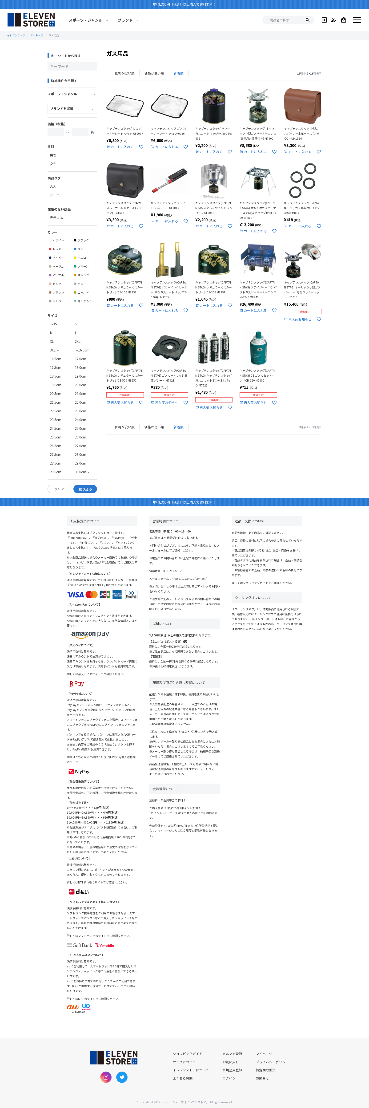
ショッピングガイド (255, 583)
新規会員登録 (232, 1070)
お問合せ (262, 1078)
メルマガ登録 (232, 1053)
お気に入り (230, 1062)
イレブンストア (16, 35)
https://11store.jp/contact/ (189, 578)
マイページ (264, 1053)
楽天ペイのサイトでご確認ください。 (102, 674)
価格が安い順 (125, 73)
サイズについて (184, 1062)
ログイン (229, 1078)
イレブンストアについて (191, 1070)
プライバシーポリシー (272, 1062)
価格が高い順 (154, 73)
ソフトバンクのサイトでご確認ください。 (105, 936)
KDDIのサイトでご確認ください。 (99, 999)
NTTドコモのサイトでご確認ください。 (103, 882)
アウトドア (36, 35)
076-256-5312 (172, 571)
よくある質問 (183, 1078)
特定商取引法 (266, 1070)
